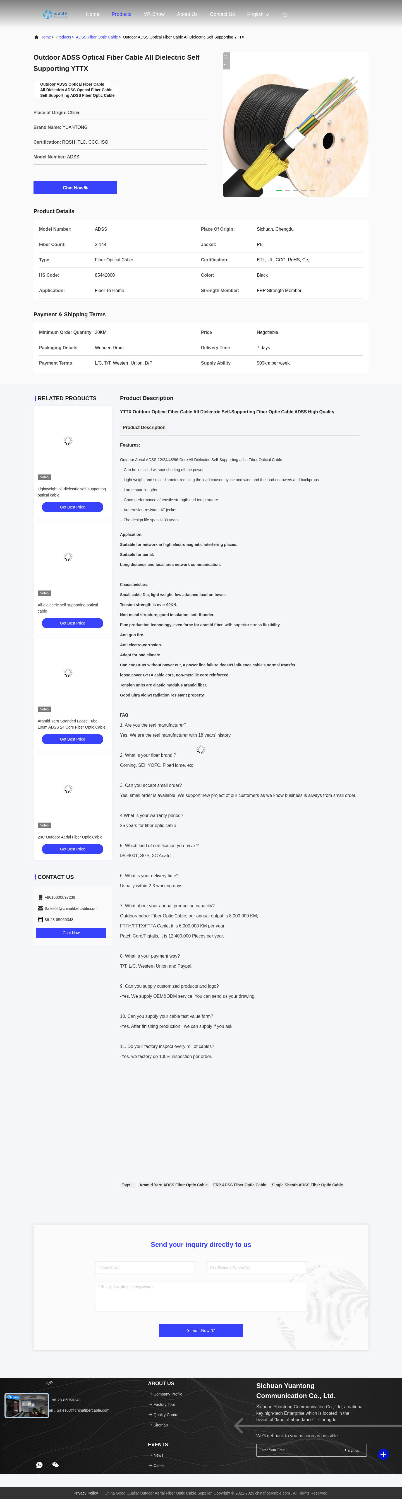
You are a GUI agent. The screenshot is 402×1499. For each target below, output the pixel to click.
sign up (350, 1450)
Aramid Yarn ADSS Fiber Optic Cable (174, 1185)
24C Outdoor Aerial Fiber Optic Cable (70, 837)
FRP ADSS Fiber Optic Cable (239, 1185)
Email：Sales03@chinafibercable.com (73, 1410)
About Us (187, 14)
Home (92, 14)
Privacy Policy (86, 1493)
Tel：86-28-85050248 (59, 1400)
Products (121, 14)
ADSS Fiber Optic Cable (97, 37)
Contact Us (222, 14)
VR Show (154, 14)
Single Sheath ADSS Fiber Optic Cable (307, 1185)
